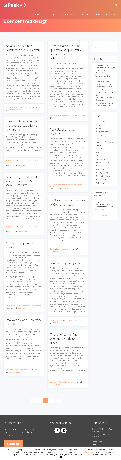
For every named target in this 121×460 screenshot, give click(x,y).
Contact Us (110, 14)
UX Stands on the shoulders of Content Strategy (67, 202)
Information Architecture (104, 142)
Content (52, 249)
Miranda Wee (22, 231)
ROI (96, 155)
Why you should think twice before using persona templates (103, 78)
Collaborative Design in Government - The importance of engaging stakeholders (104, 96)
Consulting (37, 14)
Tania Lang (55, 118)
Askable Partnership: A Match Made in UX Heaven (23, 48)
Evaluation (99, 135)
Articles (97, 14)
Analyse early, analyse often (67, 263)
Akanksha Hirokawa (14, 110)
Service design (100, 159)
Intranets (98, 145)
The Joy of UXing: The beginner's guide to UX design (64, 338)
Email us (95, 444)
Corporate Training (67, 14)
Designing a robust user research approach (104, 104)
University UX (100, 169)
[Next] (58, 400)
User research (36, 306)
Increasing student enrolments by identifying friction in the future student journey (105, 69)
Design (98, 128)
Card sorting (100, 121)
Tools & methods (11, 107)
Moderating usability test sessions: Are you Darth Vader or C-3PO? (21, 181)
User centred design (24, 107)
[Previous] (34, 400)
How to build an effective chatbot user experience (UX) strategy (21, 125)
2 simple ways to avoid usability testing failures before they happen (104, 86)
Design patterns (11, 306)
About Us (85, 14)
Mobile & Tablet (101, 149)
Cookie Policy (90, 452)
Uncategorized (101, 166)
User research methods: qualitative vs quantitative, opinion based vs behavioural (66, 52)
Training (50, 14)
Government (100, 138)
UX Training (99, 183)
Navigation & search (103, 152)
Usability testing (23, 161)
